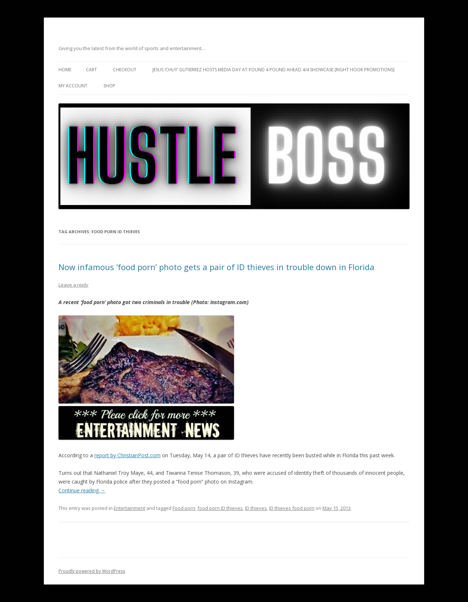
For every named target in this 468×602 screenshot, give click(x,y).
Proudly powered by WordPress (91, 571)
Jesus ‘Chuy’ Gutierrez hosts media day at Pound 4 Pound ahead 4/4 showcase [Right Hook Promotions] (273, 70)
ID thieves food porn (291, 508)
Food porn (184, 508)
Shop (109, 86)
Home (64, 70)
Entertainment (129, 508)
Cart (91, 70)
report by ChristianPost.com (127, 455)
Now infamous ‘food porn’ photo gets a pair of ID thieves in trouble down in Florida (216, 266)
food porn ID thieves (220, 508)
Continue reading (81, 490)
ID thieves (256, 508)
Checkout (124, 70)
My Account (72, 86)
